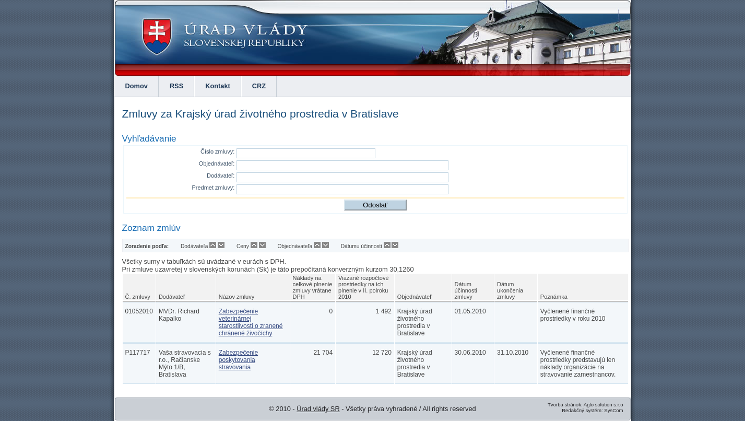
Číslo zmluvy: (217, 151)
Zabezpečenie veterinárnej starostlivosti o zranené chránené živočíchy (251, 322)
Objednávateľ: (217, 163)
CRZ (259, 86)
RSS (176, 86)
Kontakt (217, 86)
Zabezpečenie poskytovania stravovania (238, 360)
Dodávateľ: (220, 175)
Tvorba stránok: (565, 404)
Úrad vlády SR (318, 409)
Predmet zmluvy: (213, 187)
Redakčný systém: (582, 410)
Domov (136, 86)
